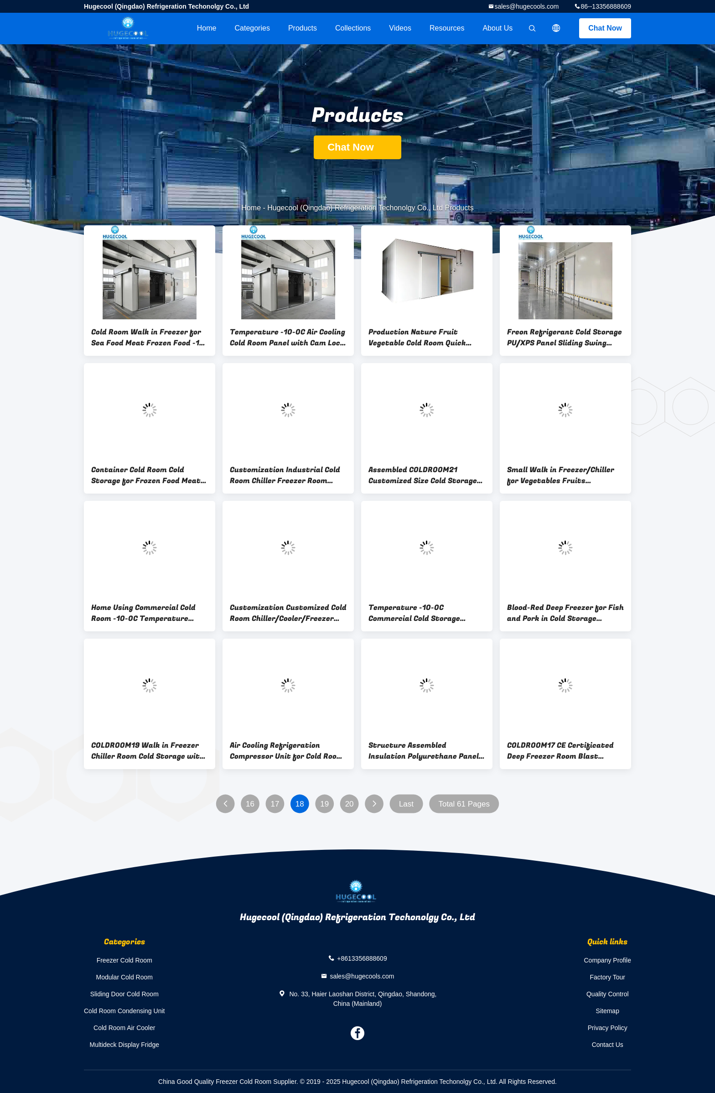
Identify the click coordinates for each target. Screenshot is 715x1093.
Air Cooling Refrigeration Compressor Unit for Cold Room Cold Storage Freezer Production (286, 751)
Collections (353, 28)
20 (349, 804)
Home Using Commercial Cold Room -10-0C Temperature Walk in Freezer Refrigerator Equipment (144, 613)
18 (299, 804)
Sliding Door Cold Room (124, 994)
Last (406, 804)
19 (324, 804)
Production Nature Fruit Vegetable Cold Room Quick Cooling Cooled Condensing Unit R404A (424, 338)
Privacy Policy (607, 1027)
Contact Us (607, 1044)
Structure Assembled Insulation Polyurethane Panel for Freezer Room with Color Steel (423, 751)
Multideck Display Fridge (124, 1044)
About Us (497, 28)
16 (250, 804)
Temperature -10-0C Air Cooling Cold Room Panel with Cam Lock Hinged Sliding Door (287, 338)
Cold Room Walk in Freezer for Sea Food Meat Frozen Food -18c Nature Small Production (149, 338)
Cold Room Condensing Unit (124, 1011)
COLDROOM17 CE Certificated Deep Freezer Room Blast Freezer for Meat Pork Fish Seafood (560, 751)
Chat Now (605, 28)
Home (207, 28)
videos (400, 28)
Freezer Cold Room (124, 960)
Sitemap (607, 1011)
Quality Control (607, 994)
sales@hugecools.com (526, 6)
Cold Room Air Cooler (124, 1027)
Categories (252, 28)
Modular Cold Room (124, 977)
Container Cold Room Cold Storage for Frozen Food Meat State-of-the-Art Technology (146, 475)
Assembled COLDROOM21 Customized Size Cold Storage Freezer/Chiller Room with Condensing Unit (422, 475)
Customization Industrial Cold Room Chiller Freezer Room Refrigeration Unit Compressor (286, 475)
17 (274, 804)
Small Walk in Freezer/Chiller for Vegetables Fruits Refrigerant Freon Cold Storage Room (564, 475)
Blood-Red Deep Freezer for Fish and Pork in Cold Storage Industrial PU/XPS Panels (565, 613)
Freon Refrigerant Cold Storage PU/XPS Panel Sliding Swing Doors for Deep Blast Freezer (564, 338)
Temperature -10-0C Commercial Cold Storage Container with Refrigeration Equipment (422, 613)
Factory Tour (607, 977)
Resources (447, 28)
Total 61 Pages (463, 804)
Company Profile (608, 960)
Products (302, 28)
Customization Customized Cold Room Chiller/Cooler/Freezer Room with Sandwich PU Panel (288, 613)
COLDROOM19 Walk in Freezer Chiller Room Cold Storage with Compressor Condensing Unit (147, 751)
